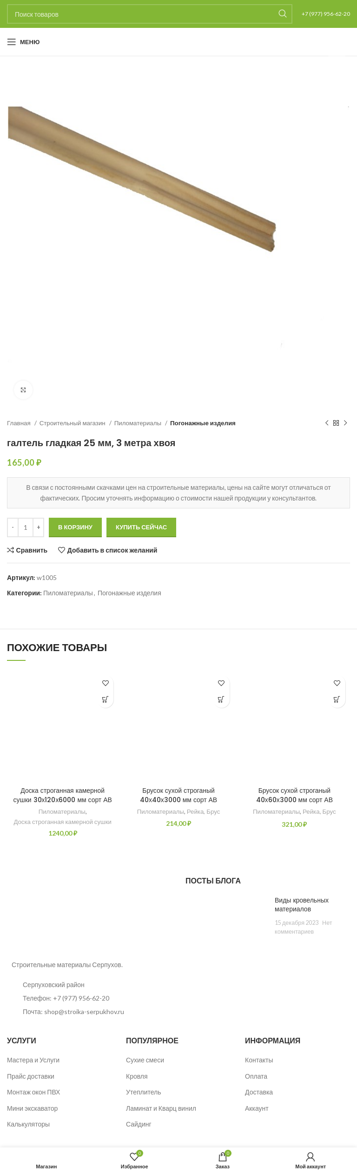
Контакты (259, 1060)
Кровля (137, 1076)
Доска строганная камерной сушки (62, 821)
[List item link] (89, 998)
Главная (19, 423)
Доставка (259, 1092)
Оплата (256, 1076)
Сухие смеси (145, 1060)
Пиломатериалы (138, 423)
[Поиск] (149, 14)
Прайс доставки (30, 1076)
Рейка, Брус (203, 811)
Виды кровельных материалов (302, 905)
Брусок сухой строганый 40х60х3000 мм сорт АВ (294, 795)
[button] (105, 700)
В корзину (75, 527)
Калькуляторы (28, 1124)
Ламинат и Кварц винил (161, 1108)
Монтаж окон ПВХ (33, 1092)
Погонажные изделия (203, 423)
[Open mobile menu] (23, 42)
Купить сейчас (141, 527)
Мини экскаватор (32, 1108)
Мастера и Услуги (33, 1060)
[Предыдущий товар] (326, 423)
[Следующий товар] (345, 423)
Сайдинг (139, 1124)
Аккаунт (257, 1108)
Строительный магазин (73, 423)
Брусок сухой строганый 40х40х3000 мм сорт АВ (179, 795)
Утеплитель (143, 1092)
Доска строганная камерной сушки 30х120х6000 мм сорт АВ (62, 795)
